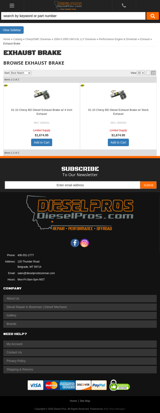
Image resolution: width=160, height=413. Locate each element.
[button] (80, 16)
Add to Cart (42, 142)
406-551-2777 (26, 255)
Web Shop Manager (114, 409)
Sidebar (15, 30)
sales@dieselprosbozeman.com (36, 273)
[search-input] (73, 16)
